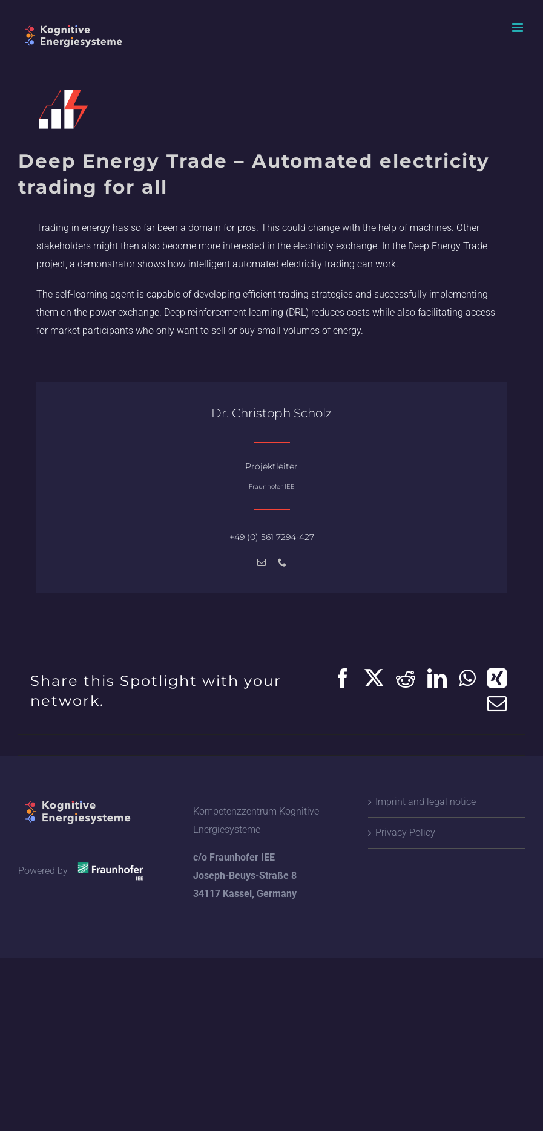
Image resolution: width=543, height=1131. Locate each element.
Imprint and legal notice (425, 801)
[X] (374, 678)
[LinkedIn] (437, 678)
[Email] (497, 703)
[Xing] (497, 678)
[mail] (261, 562)
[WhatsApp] (467, 678)
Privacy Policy (405, 832)
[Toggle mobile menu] (518, 27)
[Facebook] (342, 678)
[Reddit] (405, 678)
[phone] (282, 562)
